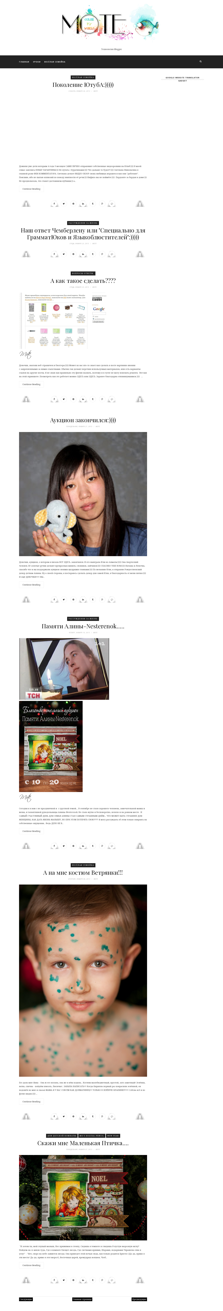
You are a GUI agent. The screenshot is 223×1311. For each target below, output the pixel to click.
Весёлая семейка (83, 77)
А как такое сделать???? (83, 281)
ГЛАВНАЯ (24, 62)
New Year (113, 1136)
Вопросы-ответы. (83, 273)
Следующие (26, 1299)
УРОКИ (37, 62)
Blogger (117, 49)
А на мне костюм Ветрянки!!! (83, 872)
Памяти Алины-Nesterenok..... (83, 626)
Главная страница (82, 1299)
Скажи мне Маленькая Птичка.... (83, 1143)
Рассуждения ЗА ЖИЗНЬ (83, 223)
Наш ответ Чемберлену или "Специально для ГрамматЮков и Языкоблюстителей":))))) (83, 233)
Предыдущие (139, 1299)
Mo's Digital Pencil (92, 1136)
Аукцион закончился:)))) (83, 420)
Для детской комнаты (62, 1136)
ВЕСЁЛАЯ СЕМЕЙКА (54, 62)
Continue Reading (31, 188)
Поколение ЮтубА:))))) (83, 84)
